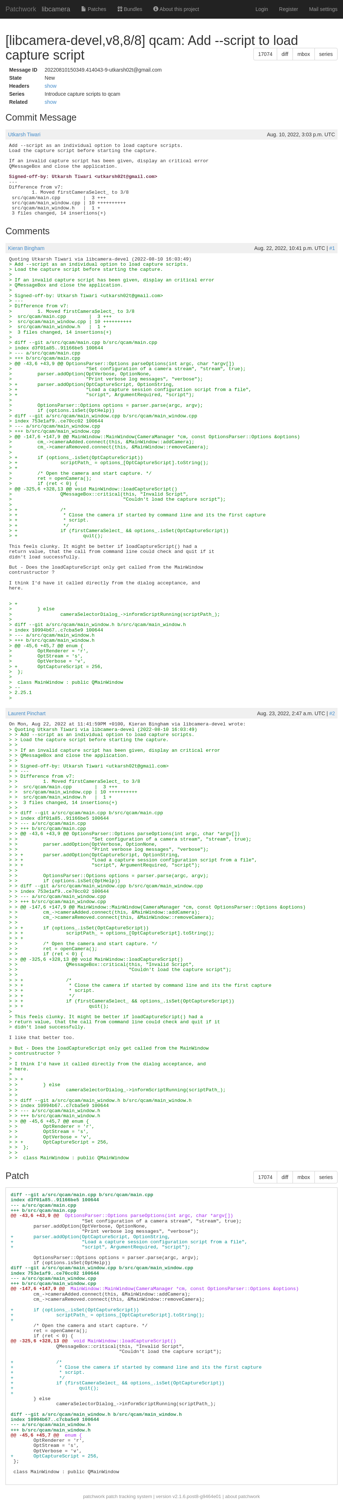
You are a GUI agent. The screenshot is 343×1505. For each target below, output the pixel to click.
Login (262, 9)
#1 (332, 248)
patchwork (94, 1496)
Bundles (129, 9)
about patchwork (242, 1496)
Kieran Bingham (26, 248)
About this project (176, 9)
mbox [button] (303, 54)
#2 (332, 713)
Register (288, 9)
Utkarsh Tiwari (24, 134)
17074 (265, 54)
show (51, 86)
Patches (93, 9)
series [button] (326, 54)
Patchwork (20, 9)
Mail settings (323, 9)
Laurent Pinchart (27, 713)
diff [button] (285, 54)
